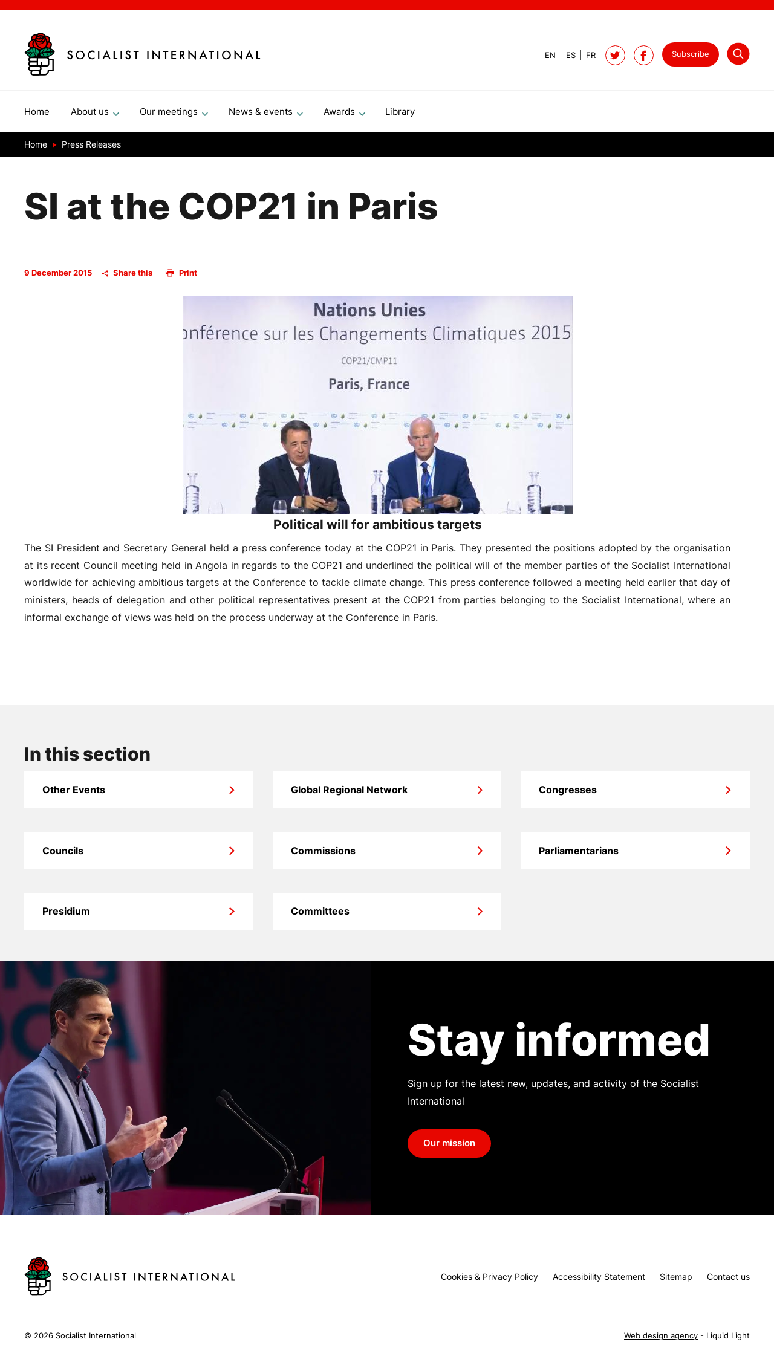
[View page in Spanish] (566, 55)
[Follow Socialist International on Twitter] (615, 55)
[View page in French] (586, 55)
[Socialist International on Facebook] (643, 55)
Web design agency (661, 1335)
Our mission (449, 1148)
